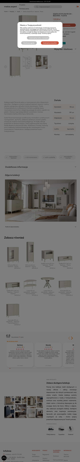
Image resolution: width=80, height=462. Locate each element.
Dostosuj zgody (29, 43)
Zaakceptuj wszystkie (50, 43)
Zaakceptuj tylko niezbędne (39, 38)
